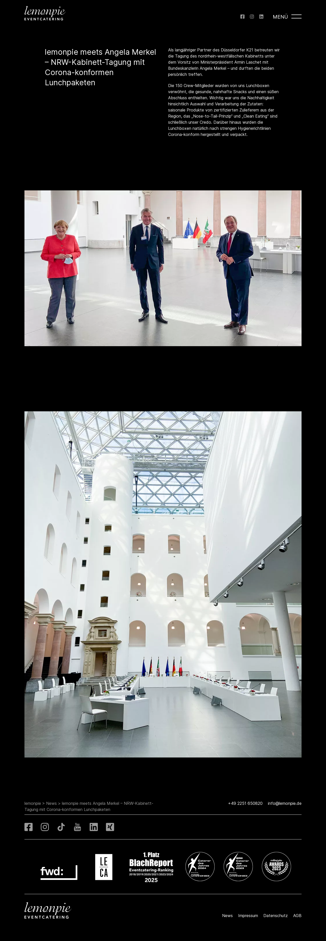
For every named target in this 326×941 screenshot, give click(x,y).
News (51, 803)
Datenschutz (275, 915)
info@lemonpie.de (285, 803)
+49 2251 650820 (245, 803)
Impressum (248, 915)
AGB (297, 915)
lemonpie (32, 803)
